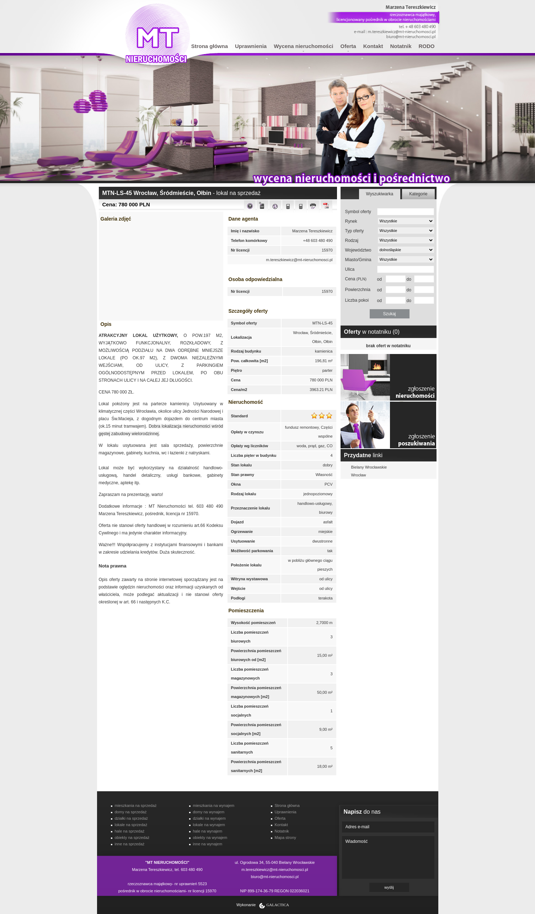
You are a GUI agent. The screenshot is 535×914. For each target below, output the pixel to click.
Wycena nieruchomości (303, 46)
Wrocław (358, 475)
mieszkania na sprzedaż (136, 805)
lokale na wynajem (209, 825)
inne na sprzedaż (130, 844)
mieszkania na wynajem (214, 805)
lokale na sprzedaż (131, 825)
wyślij (389, 887)
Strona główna (209, 46)
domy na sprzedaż (131, 812)
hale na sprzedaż (130, 831)
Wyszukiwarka (380, 193)
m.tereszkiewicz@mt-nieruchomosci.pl (299, 260)
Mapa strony (285, 837)
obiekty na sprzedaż (132, 837)
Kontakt (373, 46)
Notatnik (401, 46)
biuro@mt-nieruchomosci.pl (275, 877)
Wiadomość (388, 857)
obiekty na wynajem (210, 837)
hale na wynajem (208, 831)
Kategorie (418, 193)
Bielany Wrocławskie (369, 467)
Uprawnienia (251, 46)
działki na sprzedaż (131, 818)
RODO (427, 46)
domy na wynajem (209, 812)
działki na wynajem (209, 818)
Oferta (348, 46)
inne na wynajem (208, 844)
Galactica (277, 905)
